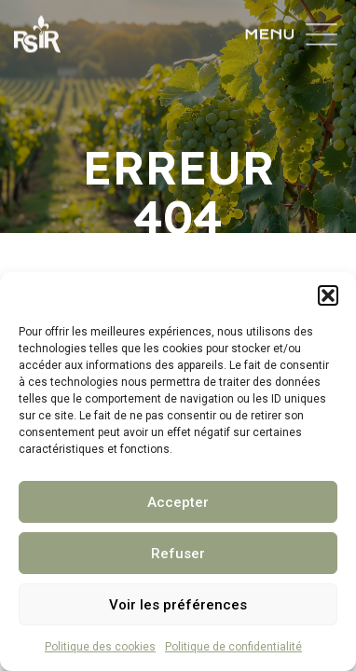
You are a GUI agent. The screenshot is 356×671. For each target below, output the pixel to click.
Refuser (178, 553)
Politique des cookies (100, 646)
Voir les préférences (178, 604)
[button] (328, 295)
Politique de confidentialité (233, 646)
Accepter (178, 502)
